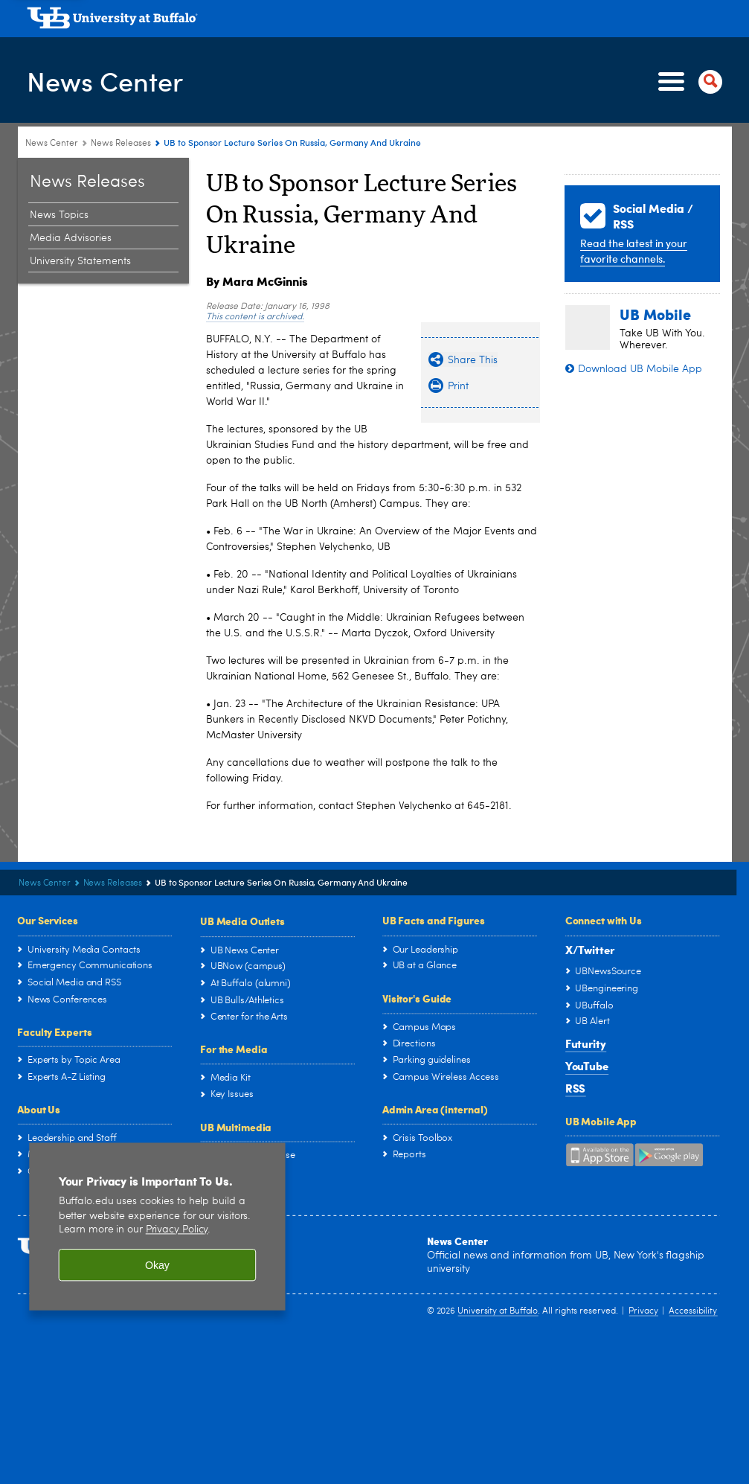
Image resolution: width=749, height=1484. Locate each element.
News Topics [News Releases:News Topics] (59, 215)
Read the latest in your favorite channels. (633, 251)
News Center (105, 81)
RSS (575, 1088)
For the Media (233, 1048)
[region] (157, 1226)
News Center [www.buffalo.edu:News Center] (51, 143)
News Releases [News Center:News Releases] (121, 143)
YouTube (586, 1066)
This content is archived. (255, 317)
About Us (38, 1108)
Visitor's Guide (416, 998)
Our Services (47, 919)
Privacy (643, 1310)
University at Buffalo (497, 1310)
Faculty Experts (54, 1030)
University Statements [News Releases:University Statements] (80, 261)
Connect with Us (603, 919)
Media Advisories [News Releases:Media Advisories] (71, 238)
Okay (157, 1265)
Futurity (585, 1043)
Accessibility (693, 1310)
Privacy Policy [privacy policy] (177, 1229)
